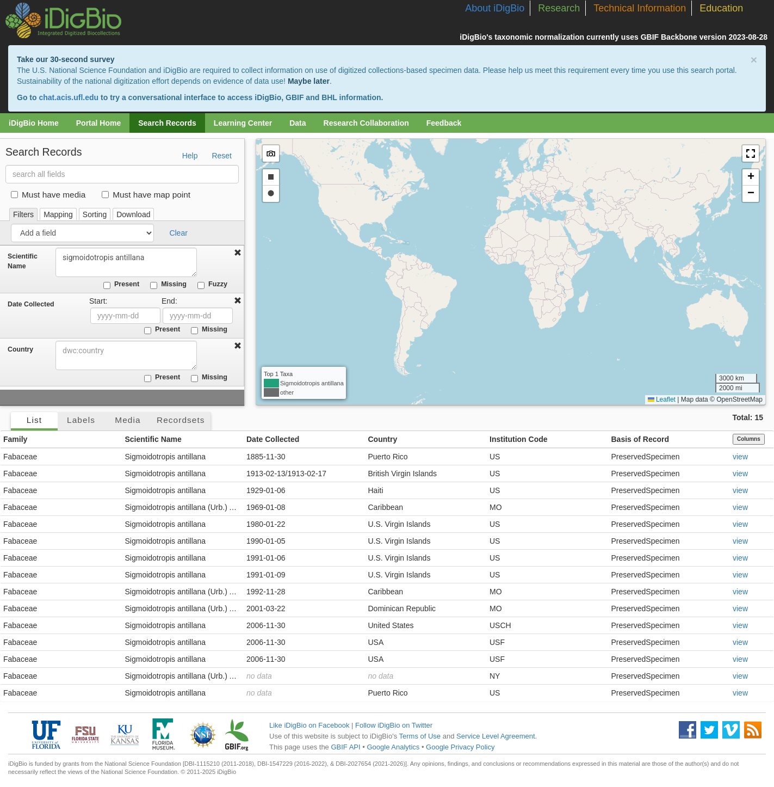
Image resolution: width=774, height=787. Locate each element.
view (740, 456)
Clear (178, 233)
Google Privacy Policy (460, 747)
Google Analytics (393, 747)
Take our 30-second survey (65, 59)
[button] (750, 153)
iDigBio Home (34, 123)
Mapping (58, 214)
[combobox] (126, 355)
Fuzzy (212, 284)
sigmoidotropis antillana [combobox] (126, 262)
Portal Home (98, 123)
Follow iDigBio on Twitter (393, 725)
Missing (168, 284)
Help (190, 155)
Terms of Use (420, 736)
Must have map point (146, 194)
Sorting (95, 214)
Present (121, 284)
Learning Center (243, 123)
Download (133, 214)
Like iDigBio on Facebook (309, 725)
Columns (748, 439)
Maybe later (309, 81)
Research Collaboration (366, 123)
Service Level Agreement (495, 736)
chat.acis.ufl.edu (68, 97)
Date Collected (31, 304)
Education (721, 8)
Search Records (167, 123)
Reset (222, 155)
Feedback (444, 123)
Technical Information (639, 8)
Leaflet (662, 399)
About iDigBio (494, 8)
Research (559, 8)
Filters (23, 214)
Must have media (48, 194)
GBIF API (345, 747)
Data (297, 123)
